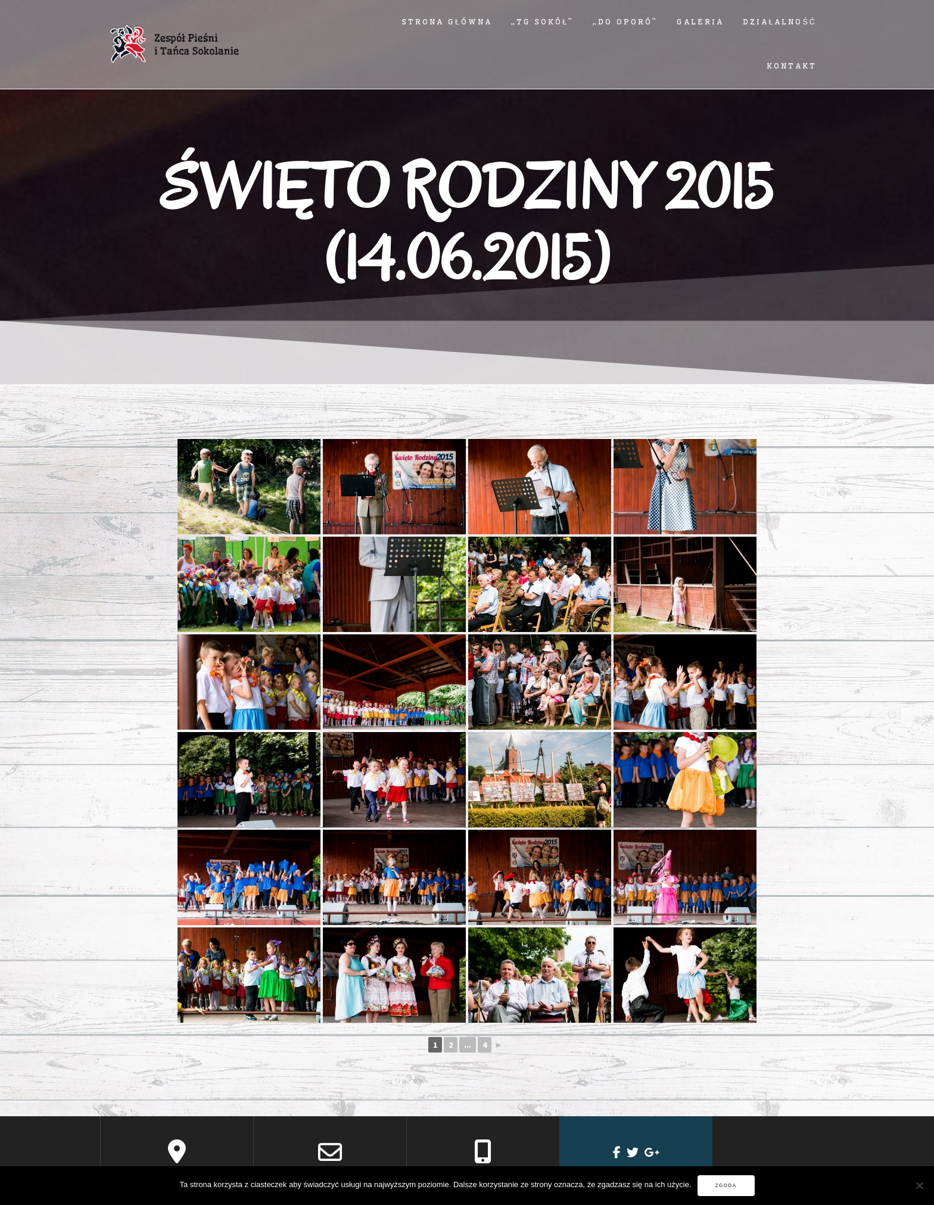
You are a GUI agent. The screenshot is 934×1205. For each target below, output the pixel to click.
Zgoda (726, 1185)
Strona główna (447, 21)
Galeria (700, 21)
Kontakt (792, 65)
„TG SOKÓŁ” (542, 21)
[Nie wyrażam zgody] (919, 1185)
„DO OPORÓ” (625, 21)
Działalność (780, 21)
